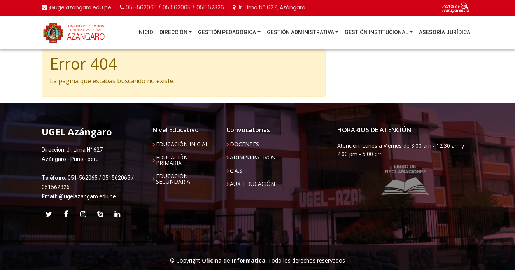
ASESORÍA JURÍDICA (444, 32)
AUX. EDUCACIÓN (252, 184)
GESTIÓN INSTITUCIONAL (376, 32)
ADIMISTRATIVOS (252, 157)
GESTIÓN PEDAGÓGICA (227, 32)
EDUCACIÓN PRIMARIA (172, 160)
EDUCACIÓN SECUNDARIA (173, 178)
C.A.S (236, 170)
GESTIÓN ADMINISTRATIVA (300, 32)
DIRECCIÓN (173, 32)
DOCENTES (244, 144)
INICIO (145, 32)
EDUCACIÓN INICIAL (182, 144)
